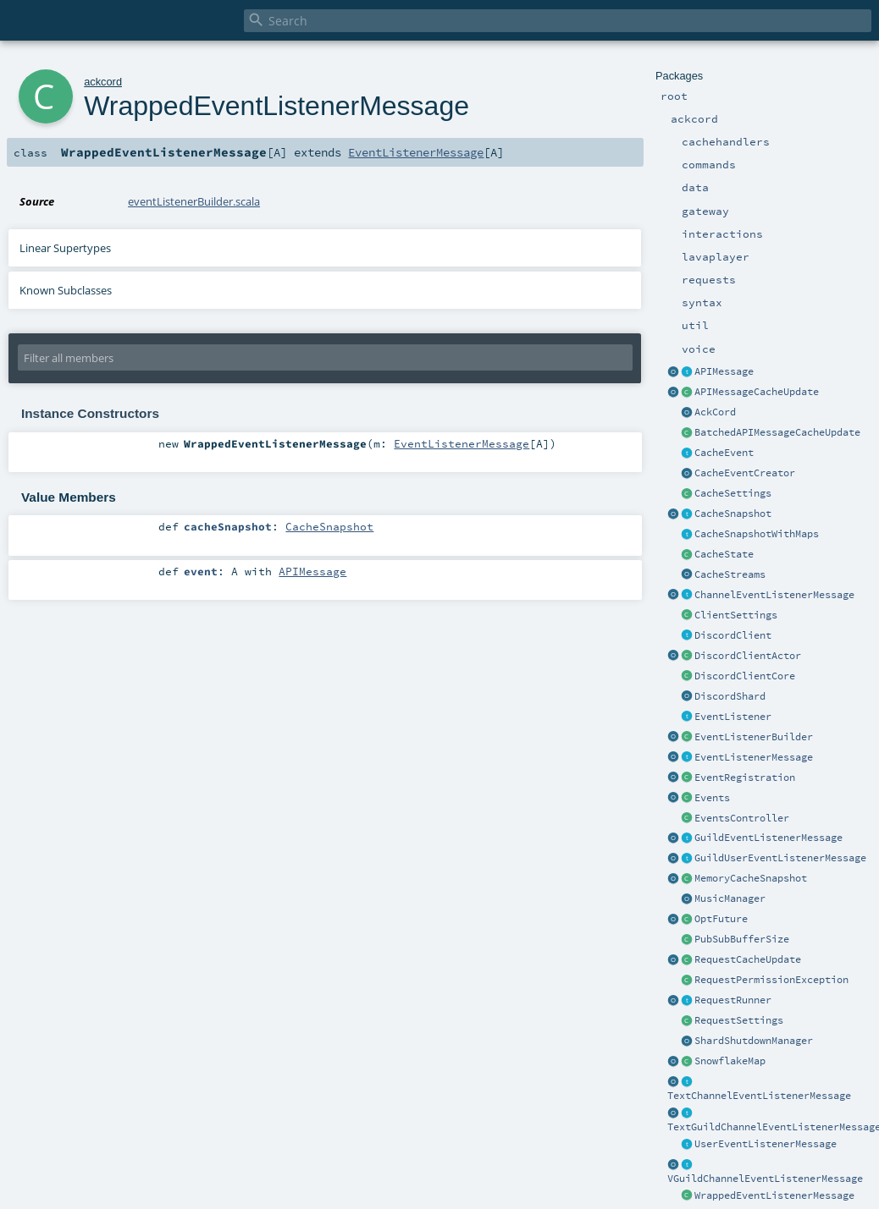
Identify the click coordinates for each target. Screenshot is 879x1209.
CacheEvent (724, 453)
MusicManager (730, 898)
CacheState (724, 554)
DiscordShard (730, 696)
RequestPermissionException (771, 980)
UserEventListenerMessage (765, 1144)
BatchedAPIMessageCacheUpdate (777, 432)
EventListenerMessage (753, 757)
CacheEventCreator (744, 473)
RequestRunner (732, 1000)
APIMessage (724, 371)
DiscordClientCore (744, 676)
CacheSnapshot (732, 513)
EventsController (741, 818)
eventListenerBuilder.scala (194, 201)
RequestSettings (738, 1020)
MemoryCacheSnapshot (750, 878)
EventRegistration (744, 777)
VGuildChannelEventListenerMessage (765, 1178)
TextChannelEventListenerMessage (759, 1096)
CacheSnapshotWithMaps (756, 534)
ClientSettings (735, 615)
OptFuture (721, 919)
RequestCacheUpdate (747, 959)
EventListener (732, 717)
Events (712, 798)
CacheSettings (732, 493)
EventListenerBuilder (753, 737)
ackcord (103, 81)
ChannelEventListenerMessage (774, 595)
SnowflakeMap (730, 1061)
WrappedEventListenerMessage (774, 1195)
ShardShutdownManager (753, 1041)
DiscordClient (732, 635)
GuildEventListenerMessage (768, 838)
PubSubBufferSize (741, 939)
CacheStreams (730, 574)
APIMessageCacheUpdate (756, 392)
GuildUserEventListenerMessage (780, 858)
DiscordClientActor (747, 656)
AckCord (715, 412)
